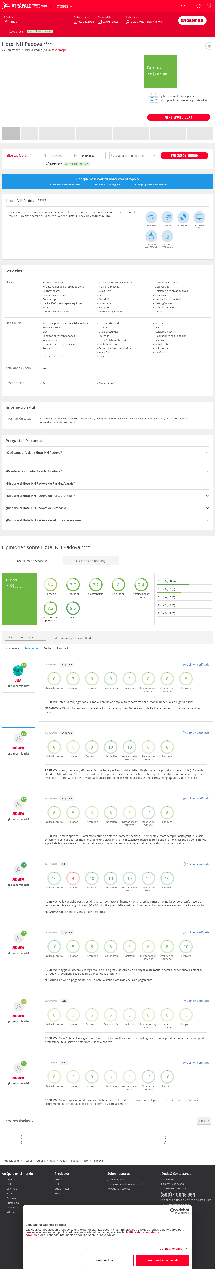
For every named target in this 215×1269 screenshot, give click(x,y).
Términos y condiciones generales (126, 1184)
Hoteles (28, 1160)
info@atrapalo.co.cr (179, 1205)
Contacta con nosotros (173, 1188)
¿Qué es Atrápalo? (118, 1179)
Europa (41, 1160)
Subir (204, 1120)
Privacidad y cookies (119, 1188)
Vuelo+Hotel (62, 1188)
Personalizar (107, 1260)
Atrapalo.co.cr (11, 1160)
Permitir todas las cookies (162, 1260)
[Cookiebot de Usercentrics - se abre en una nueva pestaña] (172, 1211)
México (11, 1212)
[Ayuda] (198, 6)
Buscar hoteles (192, 20)
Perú (9, 1193)
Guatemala (13, 1202)
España (11, 1179)
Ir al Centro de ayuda (172, 1183)
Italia (52, 1160)
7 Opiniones (161, 73)
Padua (63, 1160)
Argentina (12, 1207)
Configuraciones (171, 1248)
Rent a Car (60, 1193)
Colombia (12, 1188)
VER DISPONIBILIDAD (178, 117)
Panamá (11, 1198)
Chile (9, 1184)
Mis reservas (167, 1179)
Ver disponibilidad (184, 155)
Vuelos (58, 1179)
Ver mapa (59, 50)
